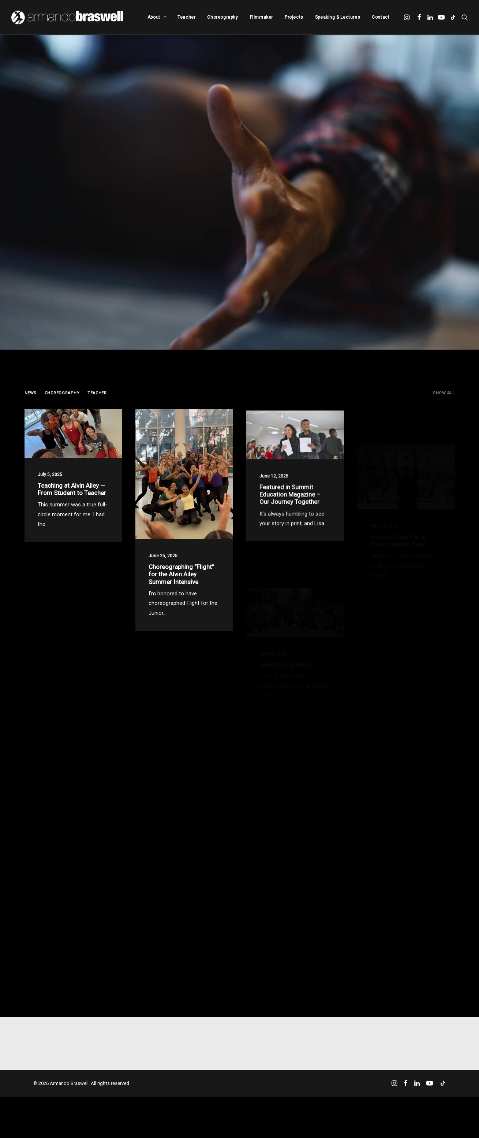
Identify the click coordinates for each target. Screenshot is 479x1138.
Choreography (222, 17)
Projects (294, 17)
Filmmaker (261, 17)
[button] (407, 17)
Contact (380, 17)
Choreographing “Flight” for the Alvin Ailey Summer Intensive (181, 605)
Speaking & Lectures (337, 17)
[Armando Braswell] (67, 17)
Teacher (186, 17)
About (156, 17)
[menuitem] (156, 17)
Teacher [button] (96, 393)
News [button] (31, 393)
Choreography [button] (62, 393)
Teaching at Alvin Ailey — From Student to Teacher (72, 496)
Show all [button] (443, 393)
